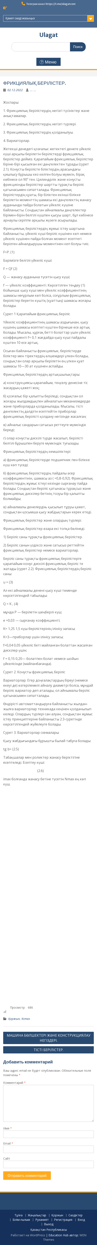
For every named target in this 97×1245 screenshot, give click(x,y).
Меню (48, 62)
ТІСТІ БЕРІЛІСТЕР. (48, 1049)
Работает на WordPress (28, 1235)
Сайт (6, 1158)
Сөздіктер (75, 1215)
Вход (81, 1219)
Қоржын (14, 1019)
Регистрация (63, 1219)
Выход (48, 1224)
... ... (33, 90)
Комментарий (14, 1083)
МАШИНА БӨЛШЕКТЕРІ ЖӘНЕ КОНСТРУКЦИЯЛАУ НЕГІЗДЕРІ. (48, 1038)
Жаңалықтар (37, 1215)
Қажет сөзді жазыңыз (20, 18)
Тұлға (18, 1215)
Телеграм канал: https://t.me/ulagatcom (51, 4)
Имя (7, 1128)
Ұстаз (25, 1019)
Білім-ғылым (21, 1219)
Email (8, 1143)
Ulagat (48, 34)
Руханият (42, 1219)
